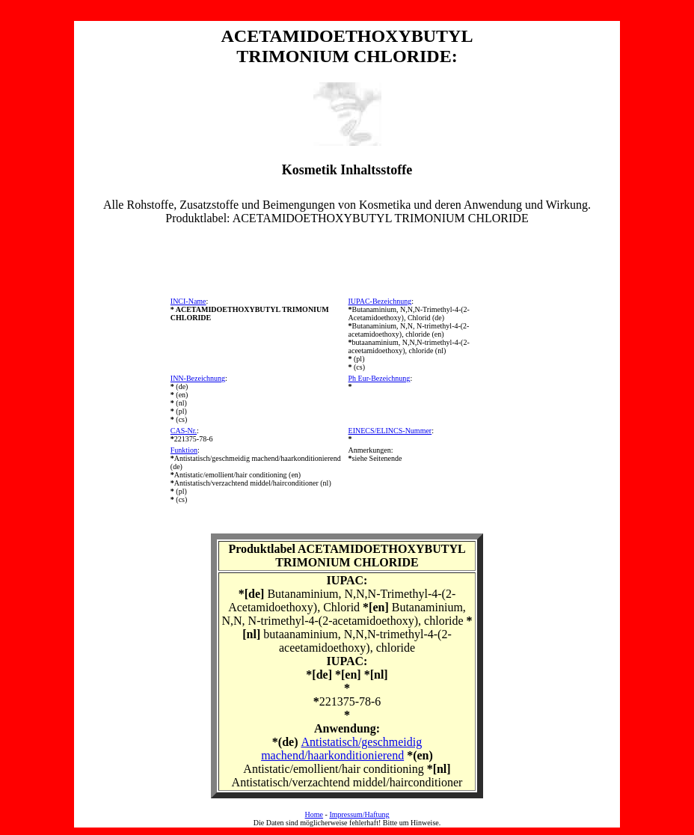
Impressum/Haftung (359, 814)
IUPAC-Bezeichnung (380, 301)
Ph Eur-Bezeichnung (379, 378)
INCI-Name (188, 301)
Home (314, 814)
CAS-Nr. (184, 430)
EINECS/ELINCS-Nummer (390, 430)
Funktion (184, 450)
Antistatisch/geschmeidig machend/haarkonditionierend (341, 748)
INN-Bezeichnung (198, 378)
